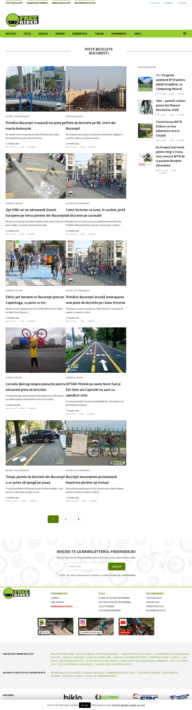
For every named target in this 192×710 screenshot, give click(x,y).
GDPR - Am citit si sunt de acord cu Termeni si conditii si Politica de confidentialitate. (98, 592)
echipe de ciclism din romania (114, 615)
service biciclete (155, 623)
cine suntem (57, 619)
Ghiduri (9, 389)
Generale (70, 116)
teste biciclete (154, 615)
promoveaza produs (62, 623)
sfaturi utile (152, 619)
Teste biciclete (14, 3)
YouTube (182, 2)
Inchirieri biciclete (85, 3)
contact (55, 615)
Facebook (154, 2)
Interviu (18, 389)
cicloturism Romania (109, 627)
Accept (85, 705)
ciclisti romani (106, 623)
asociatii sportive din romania (114, 619)
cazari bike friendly (37, 3)
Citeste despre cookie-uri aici (128, 705)
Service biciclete (61, 3)
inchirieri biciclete (156, 627)
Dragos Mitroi (14, 416)
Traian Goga (13, 144)
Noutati (9, 116)
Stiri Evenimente (21, 116)
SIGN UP (116, 583)
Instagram (168, 2)
